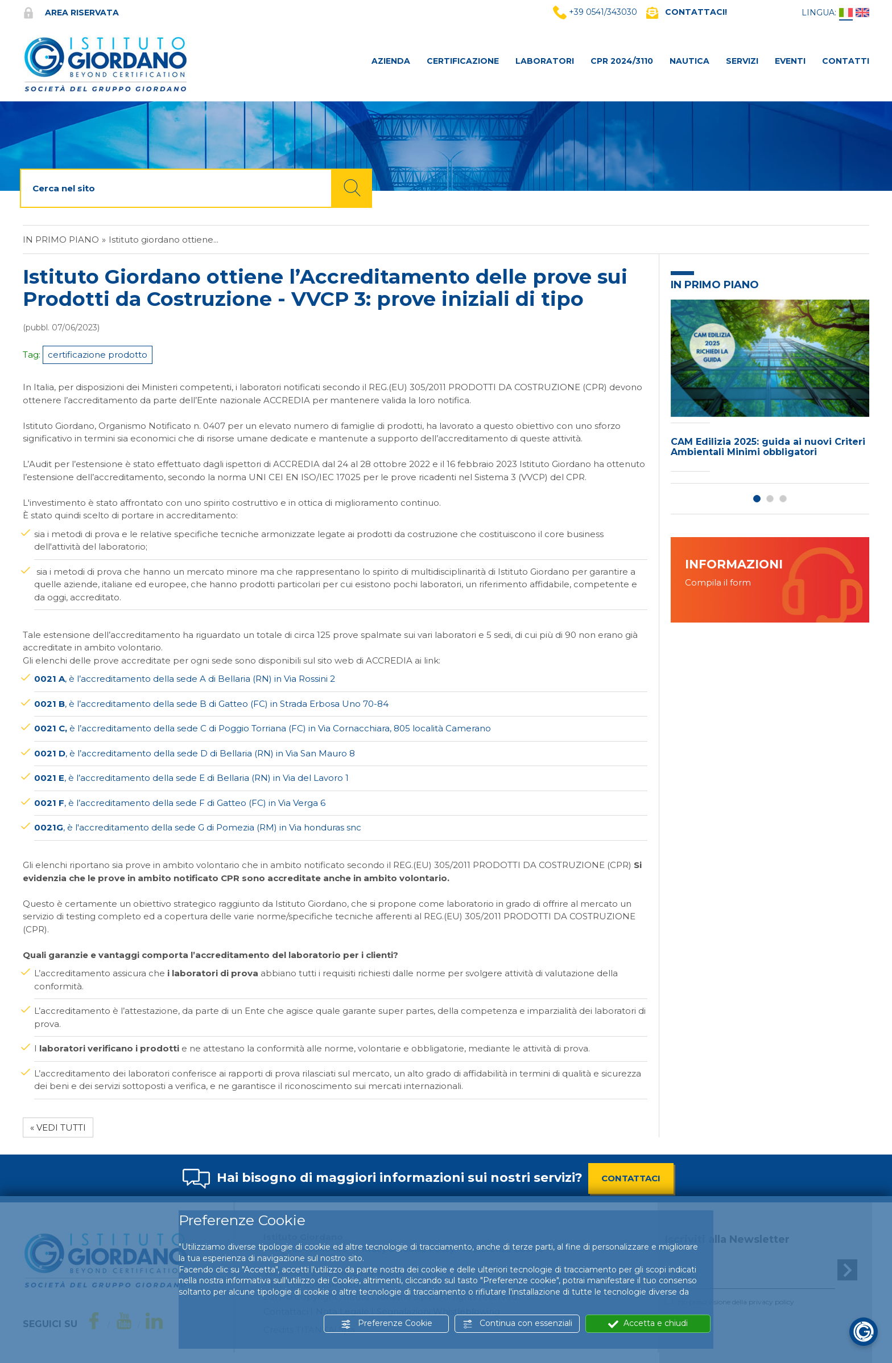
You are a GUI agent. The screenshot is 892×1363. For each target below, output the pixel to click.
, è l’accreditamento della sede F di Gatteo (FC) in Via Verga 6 (179, 802)
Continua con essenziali (517, 1323)
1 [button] (757, 498)
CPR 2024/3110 (621, 61)
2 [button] (770, 498)
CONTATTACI (630, 1178)
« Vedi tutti (58, 1127)
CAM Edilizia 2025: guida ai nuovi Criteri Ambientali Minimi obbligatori (768, 446)
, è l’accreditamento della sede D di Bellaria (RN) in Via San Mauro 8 (194, 753)
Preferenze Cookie (386, 1323)
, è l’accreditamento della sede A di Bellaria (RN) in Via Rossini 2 (184, 678)
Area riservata (71, 12)
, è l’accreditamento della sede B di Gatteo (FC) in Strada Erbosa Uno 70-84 (211, 703)
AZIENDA (390, 61)
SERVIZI (742, 61)
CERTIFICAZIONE (463, 61)
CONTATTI (845, 61)
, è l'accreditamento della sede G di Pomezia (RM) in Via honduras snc (197, 827)
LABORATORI (544, 61)
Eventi (790, 61)
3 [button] (783, 498)
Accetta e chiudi (648, 1323)
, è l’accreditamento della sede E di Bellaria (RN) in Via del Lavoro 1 (191, 777)
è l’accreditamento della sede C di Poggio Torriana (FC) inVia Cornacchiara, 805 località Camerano (262, 728)
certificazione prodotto (97, 354)
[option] (770, 388)
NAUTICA (689, 61)
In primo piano (61, 239)
